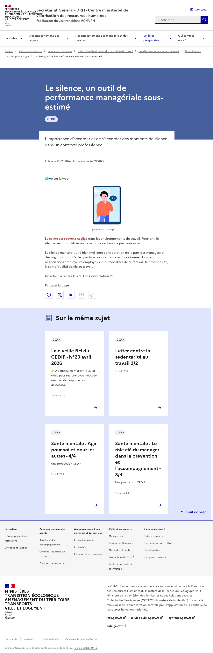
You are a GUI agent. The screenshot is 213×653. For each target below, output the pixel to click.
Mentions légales (49, 639)
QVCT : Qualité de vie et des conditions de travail (105, 51)
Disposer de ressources (52, 563)
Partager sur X (60, 295)
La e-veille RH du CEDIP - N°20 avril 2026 (71, 357)
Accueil (9, 51)
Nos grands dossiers (155, 557)
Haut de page (195, 512)
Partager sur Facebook (49, 295)
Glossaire (29, 639)
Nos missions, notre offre (158, 543)
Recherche (204, 20)
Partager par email (81, 295)
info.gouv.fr (114, 618)
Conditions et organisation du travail (158, 51)
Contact (200, 10)
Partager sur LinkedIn (71, 295)
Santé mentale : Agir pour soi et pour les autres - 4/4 (74, 449)
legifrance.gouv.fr (179, 618)
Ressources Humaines (60, 51)
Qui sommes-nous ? (186, 38)
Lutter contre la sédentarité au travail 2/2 (132, 357)
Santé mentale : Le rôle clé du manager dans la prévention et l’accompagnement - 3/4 (137, 459)
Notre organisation (154, 536)
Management (116, 536)
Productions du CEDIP (121, 557)
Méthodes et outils (119, 550)
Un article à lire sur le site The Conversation (77, 276)
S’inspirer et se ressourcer (88, 554)
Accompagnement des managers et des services (101, 38)
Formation (11, 38)
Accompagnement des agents (44, 38)
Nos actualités (152, 550)
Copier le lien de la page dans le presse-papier (92, 295)
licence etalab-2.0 (84, 648)
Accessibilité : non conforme (81, 639)
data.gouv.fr (115, 626)
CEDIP (51, 119)
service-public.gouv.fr (145, 618)
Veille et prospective (151, 38)
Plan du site (11, 639)
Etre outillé (80, 547)
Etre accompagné (84, 540)
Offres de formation (16, 548)
